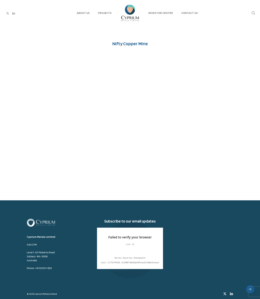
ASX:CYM (32, 244)
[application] (130, 122)
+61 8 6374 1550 (43, 268)
